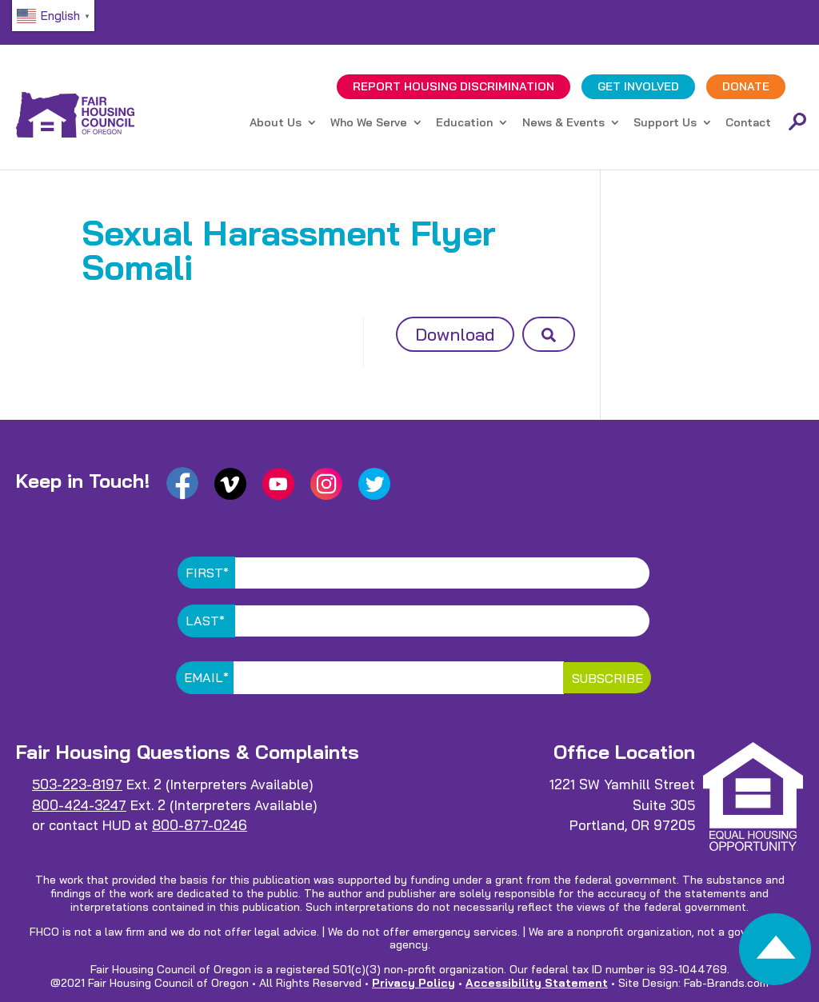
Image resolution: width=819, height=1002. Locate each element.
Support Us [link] (665, 123)
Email (206, 677)
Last (205, 621)
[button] (548, 334)
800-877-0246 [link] (199, 824)
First (207, 573)
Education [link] (464, 123)
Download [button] (455, 334)
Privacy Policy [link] (413, 983)
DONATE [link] (745, 86)
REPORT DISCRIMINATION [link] (453, 86)
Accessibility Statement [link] (536, 983)
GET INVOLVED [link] (638, 86)
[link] (775, 953)
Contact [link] (748, 123)
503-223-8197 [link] (77, 784)
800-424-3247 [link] (79, 804)
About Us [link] (276, 123)
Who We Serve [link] (368, 123)
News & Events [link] (563, 123)
